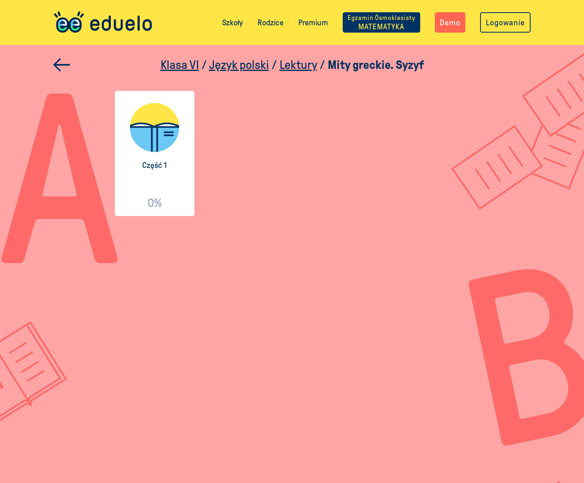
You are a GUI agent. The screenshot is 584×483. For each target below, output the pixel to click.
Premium (313, 22)
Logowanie (505, 22)
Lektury (298, 64)
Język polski (239, 64)
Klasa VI (180, 64)
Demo (450, 22)
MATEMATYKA (381, 22)
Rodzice (271, 22)
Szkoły (232, 22)
